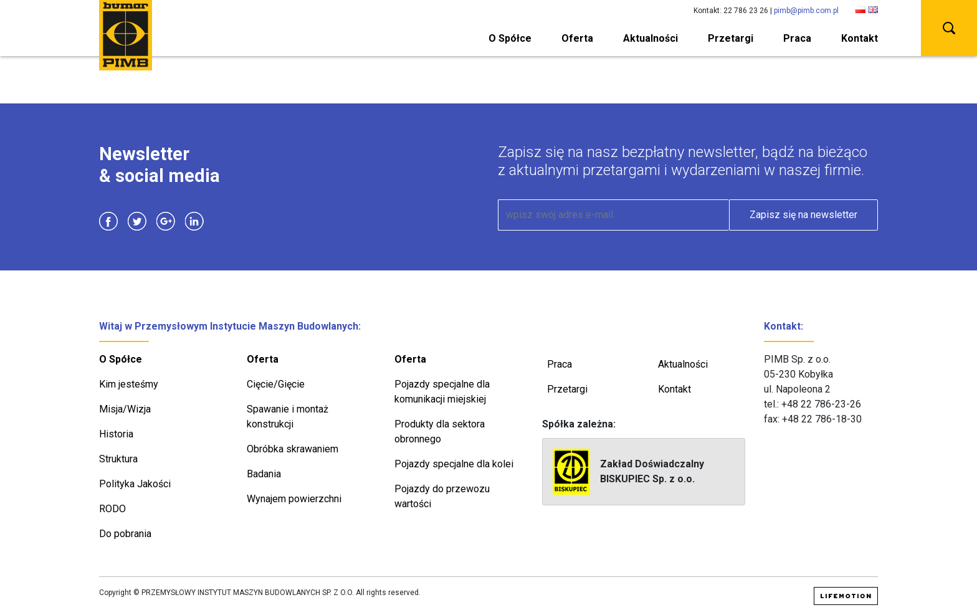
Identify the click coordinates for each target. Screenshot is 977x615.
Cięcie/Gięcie (276, 384)
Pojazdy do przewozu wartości (442, 496)
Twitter (137, 221)
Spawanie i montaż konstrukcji (287, 416)
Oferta (577, 38)
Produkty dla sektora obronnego (439, 431)
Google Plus (165, 221)
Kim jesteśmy (128, 384)
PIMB (125, 35)
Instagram (223, 221)
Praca (797, 38)
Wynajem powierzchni (294, 499)
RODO (112, 509)
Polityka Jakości (135, 484)
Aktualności (650, 38)
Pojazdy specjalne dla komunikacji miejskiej (442, 391)
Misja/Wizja (125, 409)
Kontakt (859, 38)
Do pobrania (125, 534)
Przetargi (730, 38)
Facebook (108, 221)
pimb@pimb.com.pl (806, 10)
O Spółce (509, 38)
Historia (116, 434)
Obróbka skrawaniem (292, 449)
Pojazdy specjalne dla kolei (453, 464)
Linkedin (194, 221)
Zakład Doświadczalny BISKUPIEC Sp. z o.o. (628, 472)
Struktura (118, 459)
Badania (264, 474)
